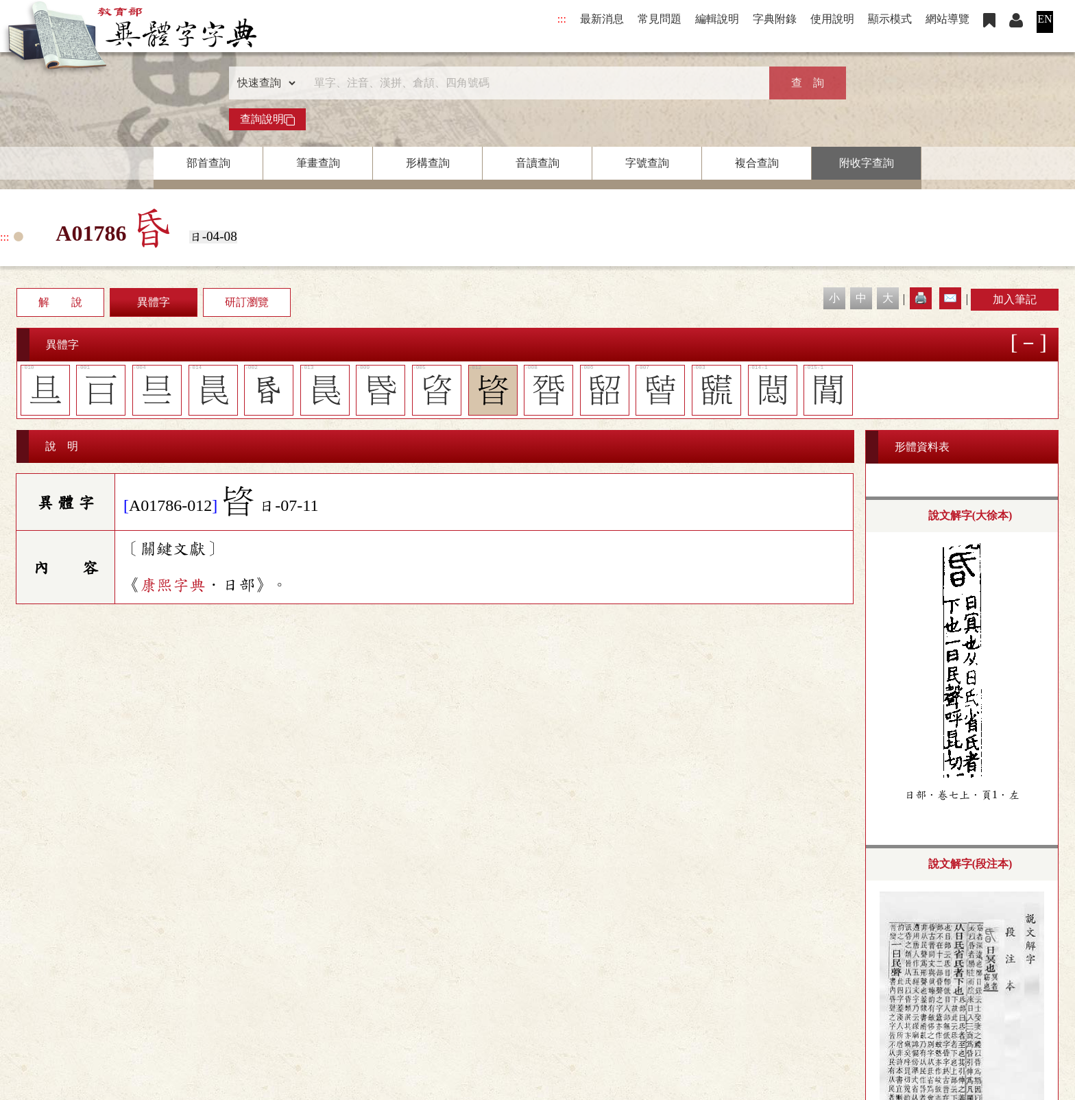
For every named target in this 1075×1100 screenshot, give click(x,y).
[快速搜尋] (533, 83)
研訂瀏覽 (247, 302)
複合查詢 (757, 163)
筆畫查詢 (318, 163)
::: (561, 19)
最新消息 (602, 19)
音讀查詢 (537, 163)
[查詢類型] (263, 83)
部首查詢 (208, 163)
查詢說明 (267, 119)
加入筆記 (1015, 299)
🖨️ (921, 298)
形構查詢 (428, 163)
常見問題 (659, 19)
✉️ (950, 298)
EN (1044, 19)
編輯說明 (717, 19)
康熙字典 (173, 585)
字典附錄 (775, 19)
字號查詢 (647, 163)
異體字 (153, 302)
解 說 (60, 302)
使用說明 (832, 19)
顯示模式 (890, 19)
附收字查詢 (866, 163)
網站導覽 (947, 19)
